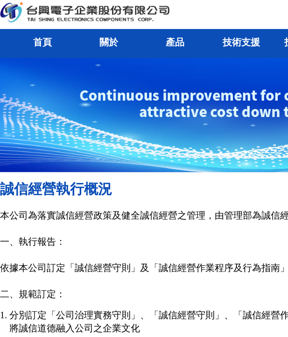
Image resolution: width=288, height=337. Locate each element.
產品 (175, 42)
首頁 (42, 42)
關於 (108, 42)
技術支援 (241, 42)
